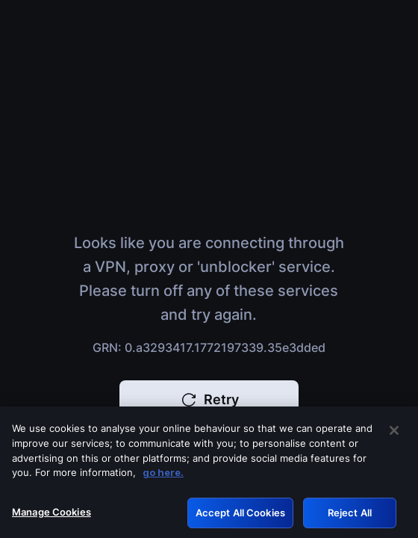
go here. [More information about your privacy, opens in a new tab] (163, 474)
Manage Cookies (51, 514)
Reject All (350, 515)
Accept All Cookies (240, 515)
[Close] (394, 433)
